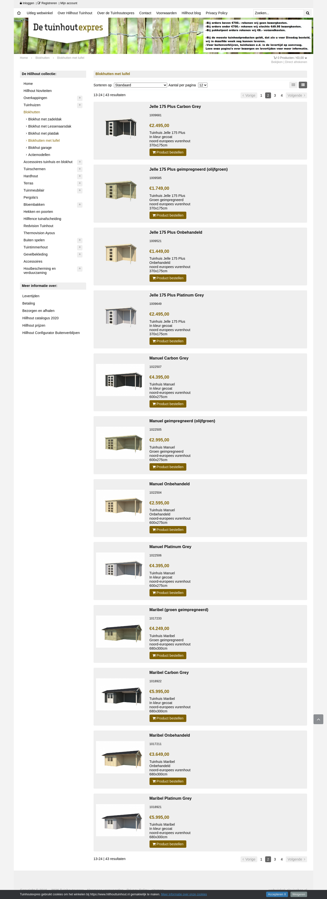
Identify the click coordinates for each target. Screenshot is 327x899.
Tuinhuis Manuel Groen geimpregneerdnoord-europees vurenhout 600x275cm (170, 453)
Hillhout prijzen (33, 325)
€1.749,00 (159, 188)
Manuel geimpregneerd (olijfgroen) (182, 421)
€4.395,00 (159, 377)
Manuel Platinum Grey (170, 546)
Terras (28, 183)
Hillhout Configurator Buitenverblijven (51, 333)
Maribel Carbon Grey (169, 672)
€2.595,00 (159, 503)
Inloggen (27, 3)
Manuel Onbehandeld (170, 484)
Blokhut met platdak (43, 133)
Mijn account (68, 3)
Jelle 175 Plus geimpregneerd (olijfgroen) (189, 169)
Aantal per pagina (182, 85)
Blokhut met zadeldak (45, 119)
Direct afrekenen (296, 62)
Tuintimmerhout (36, 247)
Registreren (47, 3)
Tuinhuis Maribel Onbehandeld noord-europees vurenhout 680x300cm (170, 768)
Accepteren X (277, 894)
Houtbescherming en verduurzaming (40, 271)
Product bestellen (168, 152)
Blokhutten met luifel (44, 140)
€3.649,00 (159, 754)
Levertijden (31, 296)
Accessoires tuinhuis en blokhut (48, 162)
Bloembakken (34, 204)
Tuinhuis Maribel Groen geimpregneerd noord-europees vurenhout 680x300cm (170, 642)
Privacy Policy (217, 13)
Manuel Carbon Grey (169, 358)
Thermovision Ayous (39, 233)
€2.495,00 (159, 125)
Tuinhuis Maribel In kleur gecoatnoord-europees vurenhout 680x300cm (170, 705)
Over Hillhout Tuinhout (75, 13)
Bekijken (277, 62)
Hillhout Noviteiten (38, 91)
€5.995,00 (159, 691)
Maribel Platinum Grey (171, 798)
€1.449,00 (159, 251)
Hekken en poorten (38, 212)
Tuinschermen (34, 169)
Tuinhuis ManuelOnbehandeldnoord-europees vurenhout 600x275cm (170, 516)
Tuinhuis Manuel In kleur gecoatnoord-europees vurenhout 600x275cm (170, 390)
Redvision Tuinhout (38, 226)
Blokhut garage (40, 148)
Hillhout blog (191, 13)
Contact (145, 13)
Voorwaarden (166, 13)
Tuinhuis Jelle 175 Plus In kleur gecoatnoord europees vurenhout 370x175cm (170, 139)
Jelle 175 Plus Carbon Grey (175, 106)
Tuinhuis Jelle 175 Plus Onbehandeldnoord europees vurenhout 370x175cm (170, 265)
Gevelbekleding (36, 254)
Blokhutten (32, 112)
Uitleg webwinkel (40, 13)
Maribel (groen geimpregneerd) (179, 609)
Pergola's (31, 197)
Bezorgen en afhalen (38, 311)
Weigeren (298, 894)
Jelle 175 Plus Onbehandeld (176, 232)
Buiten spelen (34, 240)
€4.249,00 (159, 628)
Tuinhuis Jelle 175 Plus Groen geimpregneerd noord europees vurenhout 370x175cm (170, 202)
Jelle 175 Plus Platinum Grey (177, 295)
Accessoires (33, 261)
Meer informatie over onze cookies (184, 894)
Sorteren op (103, 85)
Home (28, 84)
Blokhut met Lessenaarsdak (49, 126)
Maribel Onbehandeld (170, 735)
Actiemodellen (39, 155)
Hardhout (31, 176)
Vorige (249, 95)
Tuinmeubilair (34, 190)
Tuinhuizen (32, 105)
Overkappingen (35, 98)
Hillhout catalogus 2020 (40, 318)
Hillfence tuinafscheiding (42, 219)
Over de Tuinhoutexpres (116, 13)
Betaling (28, 303)
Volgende (296, 95)
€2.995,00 (159, 439)
